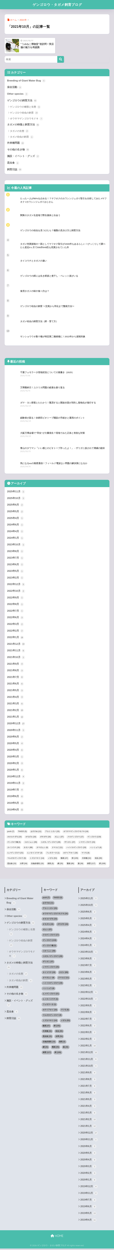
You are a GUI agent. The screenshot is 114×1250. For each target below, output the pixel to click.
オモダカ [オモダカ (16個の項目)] (30, 838)
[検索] (60, 59)
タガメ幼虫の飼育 (22, 137)
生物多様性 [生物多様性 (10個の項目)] (37, 864)
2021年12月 (16, 644)
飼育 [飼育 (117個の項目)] (91, 864)
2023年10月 (16, 545)
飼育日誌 (14, 169)
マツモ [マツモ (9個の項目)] (85, 854)
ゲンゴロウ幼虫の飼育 (24, 113)
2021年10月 (16, 658)
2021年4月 (15, 698)
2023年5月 (15, 571)
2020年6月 (15, 737)
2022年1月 (15, 638)
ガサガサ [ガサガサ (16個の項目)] (45, 838)
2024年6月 (15, 525)
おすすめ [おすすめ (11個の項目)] (36, 832)
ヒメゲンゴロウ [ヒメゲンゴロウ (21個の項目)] (15, 854)
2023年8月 (15, 551)
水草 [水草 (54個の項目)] (23, 864)
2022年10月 (16, 591)
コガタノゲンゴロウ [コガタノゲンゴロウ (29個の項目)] (51, 843)
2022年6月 (15, 618)
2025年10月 (16, 498)
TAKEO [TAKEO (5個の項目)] (22, 832)
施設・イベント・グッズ (23, 156)
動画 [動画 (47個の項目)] (64, 859)
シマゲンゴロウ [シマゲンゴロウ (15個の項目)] (87, 843)
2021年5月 (15, 691)
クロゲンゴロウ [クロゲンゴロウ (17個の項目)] (75, 838)
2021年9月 (15, 664)
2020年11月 (16, 731)
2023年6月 (15, 565)
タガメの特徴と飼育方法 (23, 125)
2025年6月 (15, 505)
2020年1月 (15, 771)
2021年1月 (15, 718)
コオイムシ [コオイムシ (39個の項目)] (30, 843)
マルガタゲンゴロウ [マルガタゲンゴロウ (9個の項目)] (16, 859)
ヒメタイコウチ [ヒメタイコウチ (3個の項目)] (34, 854)
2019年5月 (15, 804)
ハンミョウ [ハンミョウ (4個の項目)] (96, 848)
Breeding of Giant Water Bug (26, 80)
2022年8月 (15, 605)
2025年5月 (15, 512)
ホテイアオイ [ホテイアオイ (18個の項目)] (70, 854)
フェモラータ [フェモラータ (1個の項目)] (53, 854)
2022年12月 (16, 585)
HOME (57, 1237)
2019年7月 (15, 790)
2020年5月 (15, 744)
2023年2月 (15, 578)
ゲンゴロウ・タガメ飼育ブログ (57, 4)
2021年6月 (15, 684)
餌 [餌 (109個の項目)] (102, 864)
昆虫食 (13, 163)
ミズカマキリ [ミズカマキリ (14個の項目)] (37, 859)
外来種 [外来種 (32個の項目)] (86, 859)
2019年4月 (15, 811)
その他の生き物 (18, 150)
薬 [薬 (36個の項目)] (80, 864)
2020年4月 (15, 751)
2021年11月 (16, 651)
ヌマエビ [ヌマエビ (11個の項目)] (57, 848)
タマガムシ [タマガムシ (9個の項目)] (42, 848)
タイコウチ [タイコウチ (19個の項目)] (13, 848)
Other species (17, 94)
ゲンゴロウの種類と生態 (25, 107)
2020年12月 (16, 724)
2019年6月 (15, 797)
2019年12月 (16, 777)
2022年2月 (15, 631)
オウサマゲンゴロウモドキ (26, 119)
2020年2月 (15, 764)
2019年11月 (16, 784)
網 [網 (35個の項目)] (60, 864)
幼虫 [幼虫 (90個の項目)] (98, 859)
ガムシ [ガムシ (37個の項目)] (59, 838)
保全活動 (14, 87)
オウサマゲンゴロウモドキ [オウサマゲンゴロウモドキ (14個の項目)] (75, 832)
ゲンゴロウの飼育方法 (22, 101)
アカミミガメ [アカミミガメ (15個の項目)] (52, 832)
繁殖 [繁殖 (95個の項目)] (70, 864)
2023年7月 (15, 558)
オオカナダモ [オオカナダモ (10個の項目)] (14, 838)
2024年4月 (15, 531)
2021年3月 (15, 704)
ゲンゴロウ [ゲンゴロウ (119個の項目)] (94, 838)
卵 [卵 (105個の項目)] (75, 859)
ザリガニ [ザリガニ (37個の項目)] (69, 843)
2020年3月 (15, 757)
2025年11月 (16, 492)
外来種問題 (15, 143)
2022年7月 (15, 611)
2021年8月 (15, 671)
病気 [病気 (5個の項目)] (51, 864)
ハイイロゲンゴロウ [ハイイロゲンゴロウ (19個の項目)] (76, 848)
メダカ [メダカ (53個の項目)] (52, 859)
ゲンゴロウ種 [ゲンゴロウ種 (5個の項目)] (14, 843)
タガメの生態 (19, 131)
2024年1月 (15, 538)
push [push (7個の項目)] (10, 832)
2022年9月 (15, 598)
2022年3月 (15, 624)
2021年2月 (15, 711)
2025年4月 (15, 518)
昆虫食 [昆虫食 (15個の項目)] (11, 864)
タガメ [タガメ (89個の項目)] (28, 848)
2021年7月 (15, 678)
